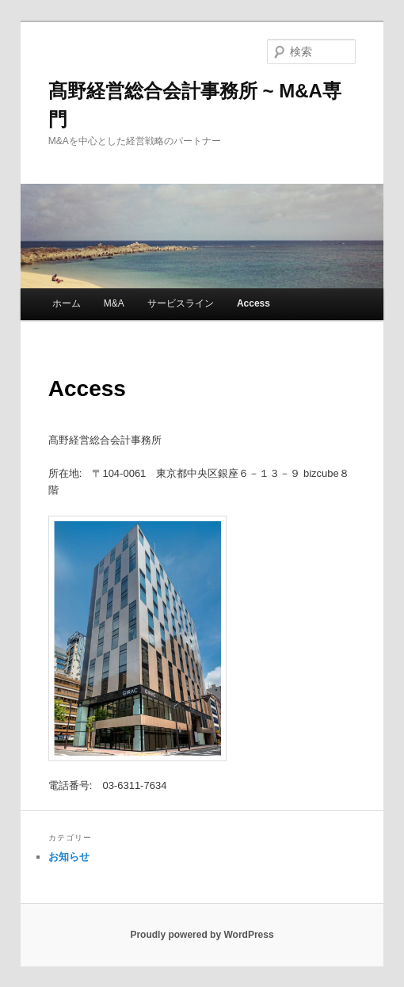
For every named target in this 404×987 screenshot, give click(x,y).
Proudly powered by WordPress (201, 934)
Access (253, 303)
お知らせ (69, 857)
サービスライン (180, 303)
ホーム (66, 303)
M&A (114, 303)
